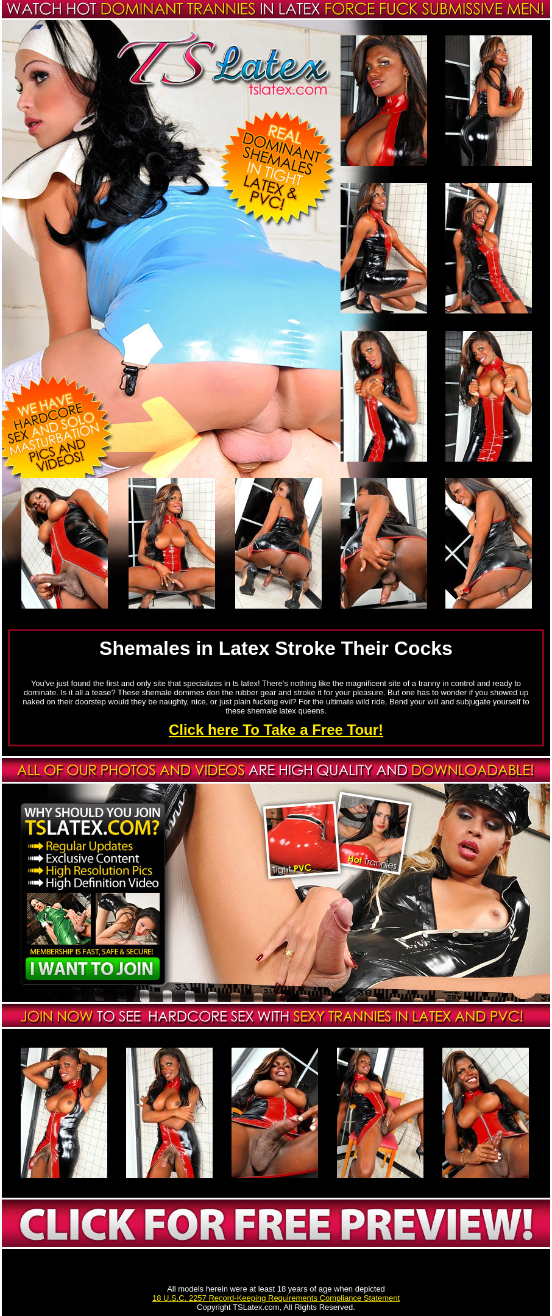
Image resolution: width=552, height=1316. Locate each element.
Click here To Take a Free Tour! (276, 729)
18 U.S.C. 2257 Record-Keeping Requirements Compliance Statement (276, 1298)
